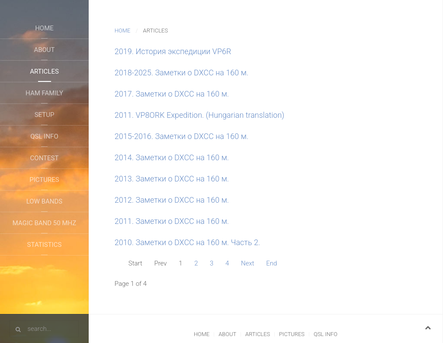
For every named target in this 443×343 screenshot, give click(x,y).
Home (44, 28)
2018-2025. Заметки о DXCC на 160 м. (181, 72)
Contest (44, 158)
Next (247, 263)
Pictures (44, 180)
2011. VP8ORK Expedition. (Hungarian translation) (199, 115)
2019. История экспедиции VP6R (173, 51)
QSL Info (44, 136)
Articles (44, 71)
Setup (45, 115)
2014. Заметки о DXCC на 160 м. (172, 157)
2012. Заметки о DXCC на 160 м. (172, 199)
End (271, 263)
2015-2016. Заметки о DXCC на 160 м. (181, 136)
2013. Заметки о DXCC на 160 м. (172, 178)
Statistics (44, 245)
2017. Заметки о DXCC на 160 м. (172, 93)
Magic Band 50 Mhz (44, 223)
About (44, 50)
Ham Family (44, 93)
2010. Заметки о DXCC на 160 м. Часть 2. (187, 242)
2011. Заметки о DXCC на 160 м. (172, 221)
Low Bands (44, 201)
